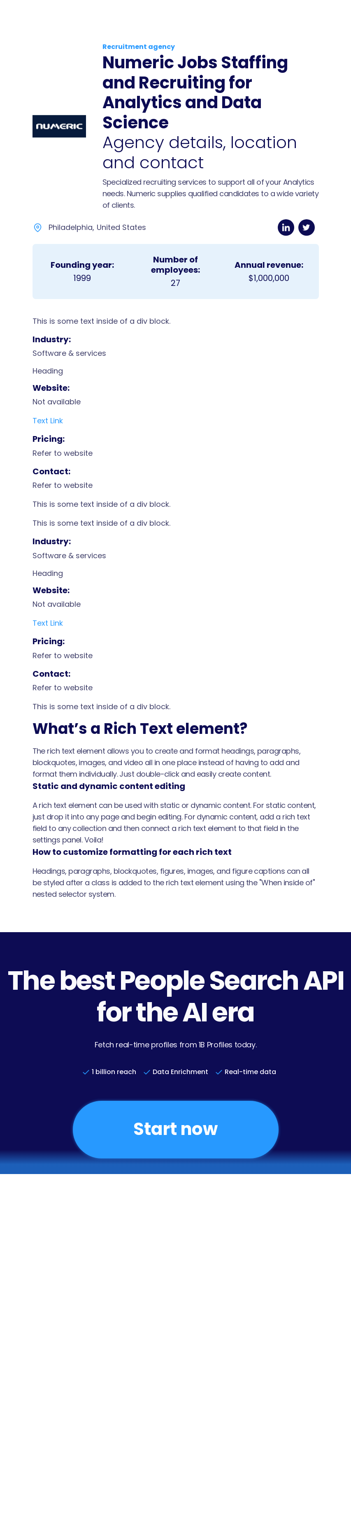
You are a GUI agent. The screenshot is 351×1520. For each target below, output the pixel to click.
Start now (175, 1129)
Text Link (48, 420)
